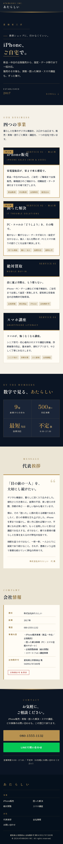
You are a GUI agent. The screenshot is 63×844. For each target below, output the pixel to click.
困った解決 (38, 800)
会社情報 (37, 819)
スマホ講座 (38, 806)
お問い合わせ (9, 824)
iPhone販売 (8, 800)
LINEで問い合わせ (31, 747)
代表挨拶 (7, 819)
